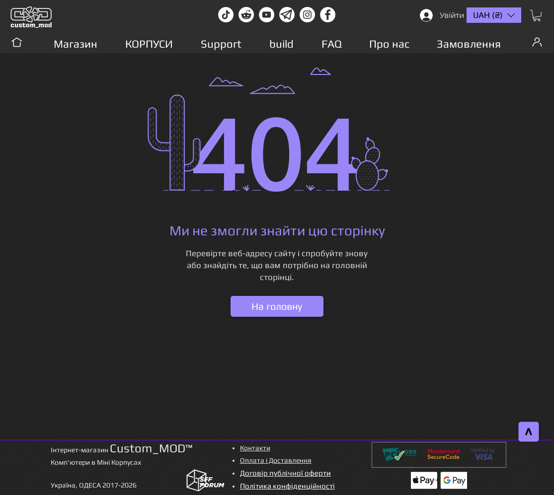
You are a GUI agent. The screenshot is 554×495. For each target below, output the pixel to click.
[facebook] (327, 14)
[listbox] (494, 15)
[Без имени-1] (287, 14)
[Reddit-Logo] (246, 14)
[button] (537, 15)
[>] (529, 432)
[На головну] (277, 306)
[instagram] (307, 14)
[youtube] (266, 14)
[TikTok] (226, 14)
